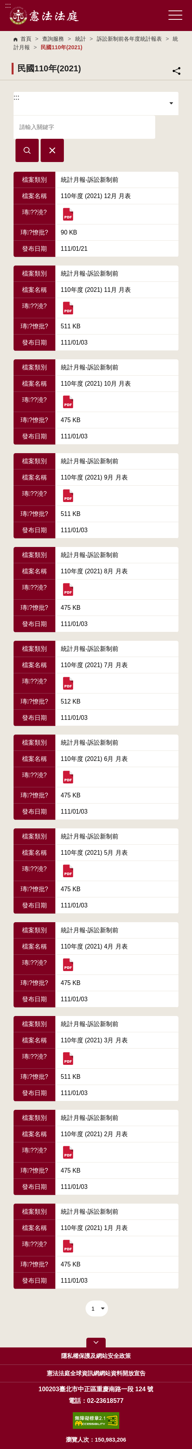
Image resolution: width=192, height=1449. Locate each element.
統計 (80, 39)
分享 (176, 71)
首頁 (26, 39)
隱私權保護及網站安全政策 (96, 1356)
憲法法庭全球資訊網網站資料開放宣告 (96, 1373)
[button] (27, 150)
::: (8, 5)
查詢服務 (53, 39)
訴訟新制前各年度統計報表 (129, 39)
